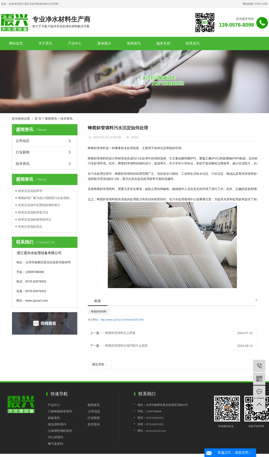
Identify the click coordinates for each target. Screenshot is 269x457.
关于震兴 (45, 43)
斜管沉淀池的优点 (30, 226)
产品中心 (75, 43)
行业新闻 (22, 152)
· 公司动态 (93, 411)
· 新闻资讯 (93, 405)
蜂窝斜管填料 (99, 311)
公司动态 (22, 141)
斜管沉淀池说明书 (30, 191)
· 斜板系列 (53, 418)
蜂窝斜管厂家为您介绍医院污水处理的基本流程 (46, 198)
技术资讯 (66, 118)
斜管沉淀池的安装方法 (33, 212)
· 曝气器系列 (54, 443)
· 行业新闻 (93, 418)
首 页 (38, 118)
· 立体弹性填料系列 (59, 430)
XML (265, 3)
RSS (258, 3)
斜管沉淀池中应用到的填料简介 (39, 205)
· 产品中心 (53, 405)
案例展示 (104, 43)
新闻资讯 (134, 43)
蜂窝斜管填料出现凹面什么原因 (126, 345)
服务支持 (163, 43)
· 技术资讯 (93, 424)
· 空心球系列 (54, 437)
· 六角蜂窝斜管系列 (59, 411)
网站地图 (248, 3)
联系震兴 (193, 43)
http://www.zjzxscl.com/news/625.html (122, 319)
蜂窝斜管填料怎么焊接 (120, 333)
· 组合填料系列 (56, 424)
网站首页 (16, 43)
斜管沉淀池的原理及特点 (34, 219)
